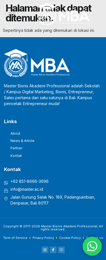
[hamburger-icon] (11, 14)
